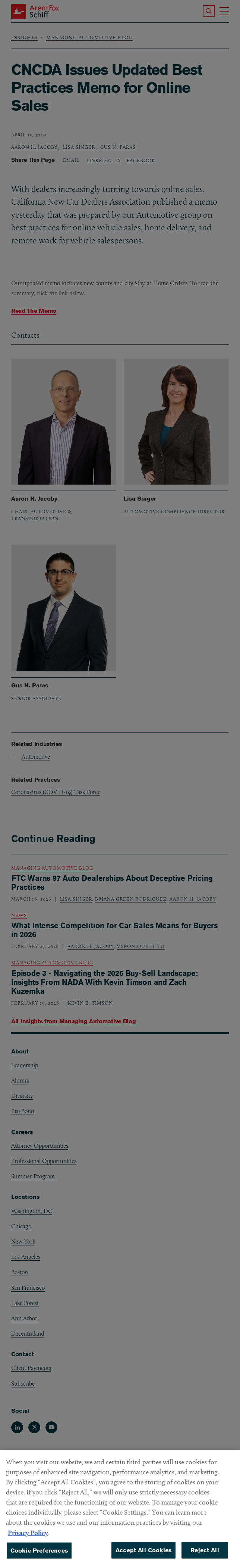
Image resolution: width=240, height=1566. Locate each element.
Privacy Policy (28, 1540)
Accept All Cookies (143, 1557)
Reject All (204, 1557)
